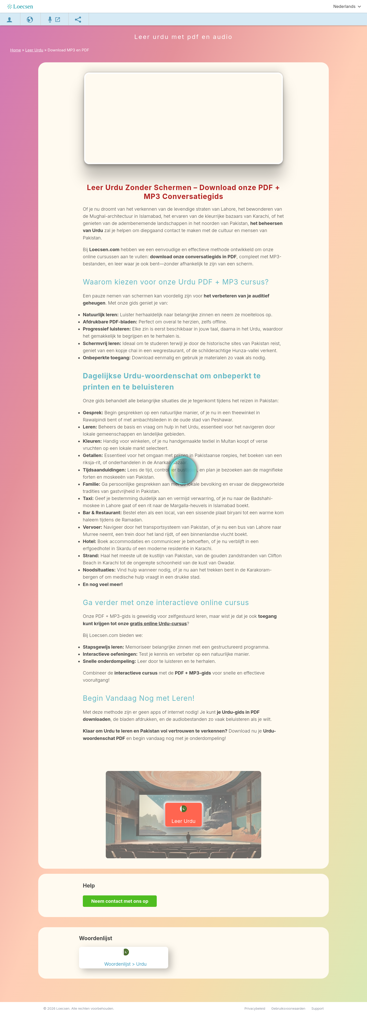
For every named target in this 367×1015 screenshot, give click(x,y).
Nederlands (344, 6)
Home (15, 50)
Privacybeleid (254, 1008)
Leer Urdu (183, 814)
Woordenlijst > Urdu (125, 958)
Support (317, 1008)
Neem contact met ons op (119, 901)
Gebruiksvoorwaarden (288, 1008)
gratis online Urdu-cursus (158, 623)
